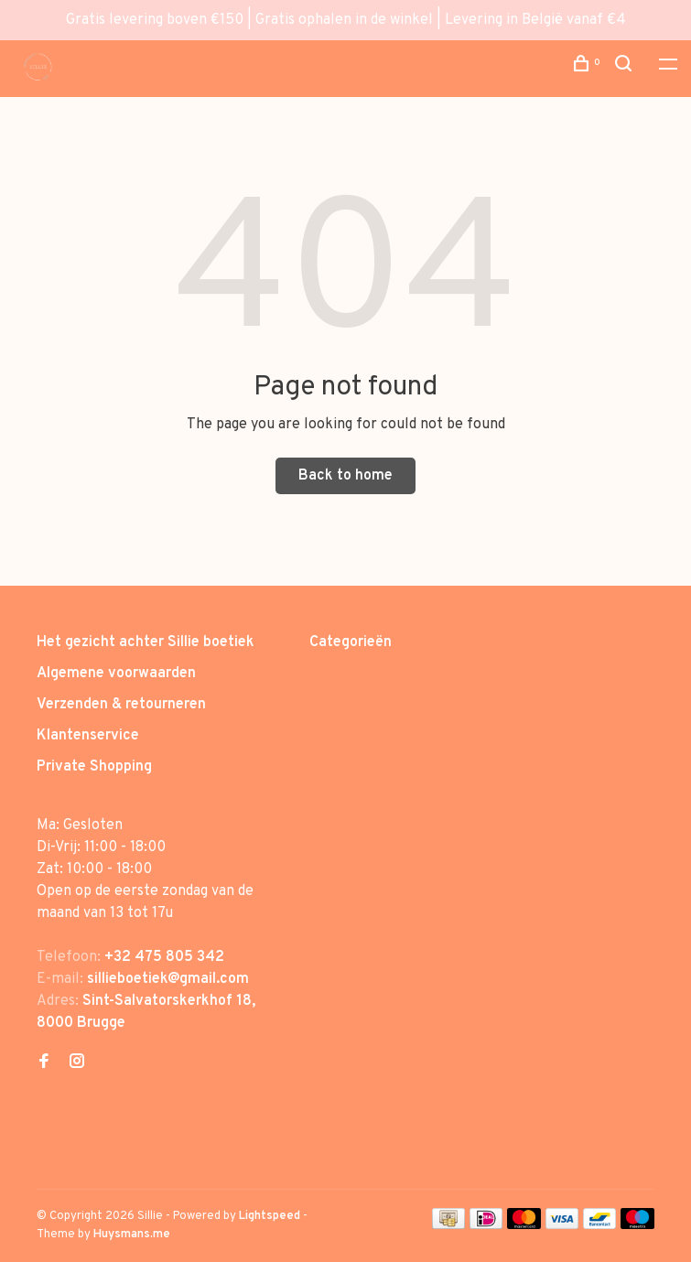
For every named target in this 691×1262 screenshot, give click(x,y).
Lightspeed (269, 1216)
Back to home (345, 476)
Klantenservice (88, 736)
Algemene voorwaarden (116, 673)
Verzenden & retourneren (121, 705)
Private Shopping (94, 767)
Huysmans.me (131, 1234)
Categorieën (350, 642)
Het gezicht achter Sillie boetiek (145, 642)
